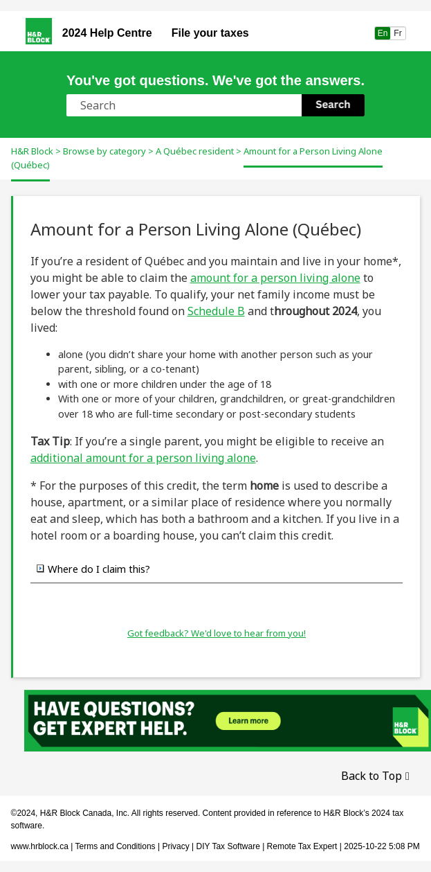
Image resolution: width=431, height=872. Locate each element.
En (383, 33)
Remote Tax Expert (302, 846)
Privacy (175, 846)
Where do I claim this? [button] (93, 569)
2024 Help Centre (107, 33)
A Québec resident (195, 151)
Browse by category (104, 151)
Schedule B (216, 311)
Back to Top (371, 775)
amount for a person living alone (275, 277)
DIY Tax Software (229, 846)
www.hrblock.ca (39, 846)
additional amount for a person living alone (143, 457)
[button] (333, 105)
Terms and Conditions (115, 846)
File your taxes (210, 33)
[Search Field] (215, 105)
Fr (398, 33)
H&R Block (32, 151)
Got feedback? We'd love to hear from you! (216, 633)
